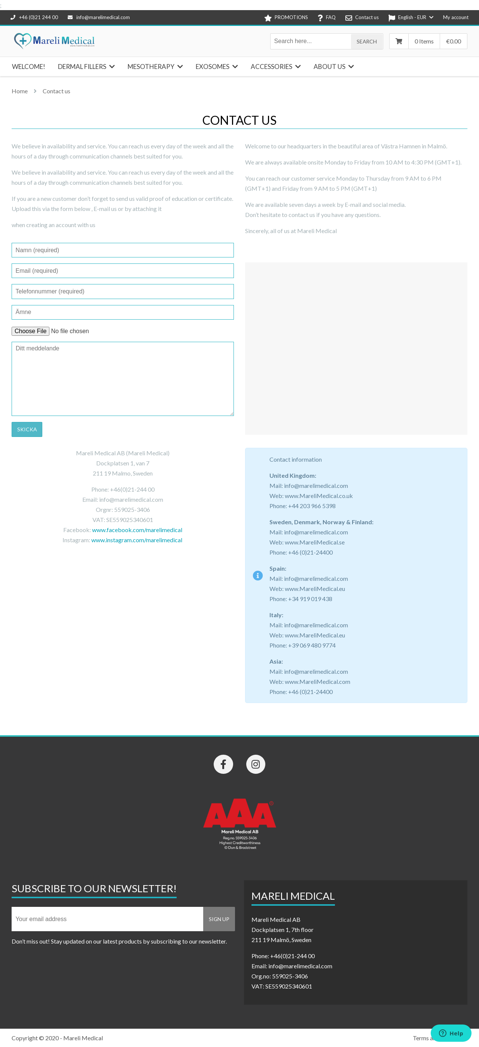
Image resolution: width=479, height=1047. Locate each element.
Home (20, 90)
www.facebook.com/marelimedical (137, 529)
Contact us (56, 90)
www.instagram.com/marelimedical (137, 539)
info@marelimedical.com (99, 17)
